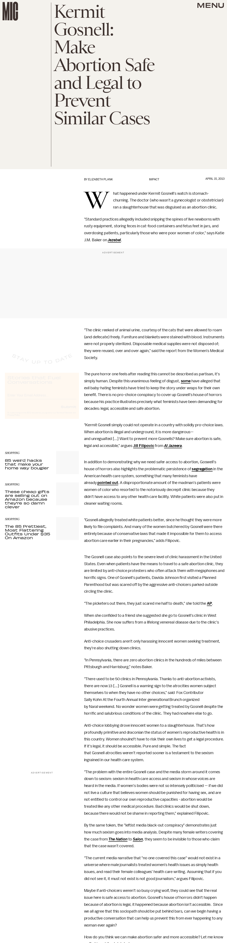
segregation (202, 469)
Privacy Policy (13, 419)
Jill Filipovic (143, 446)
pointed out (107, 483)
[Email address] (41, 398)
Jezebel (114, 240)
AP (209, 603)
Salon (138, 839)
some (186, 381)
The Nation (117, 839)
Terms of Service (64, 416)
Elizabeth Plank (100, 179)
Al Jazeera (173, 446)
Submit (68, 410)
